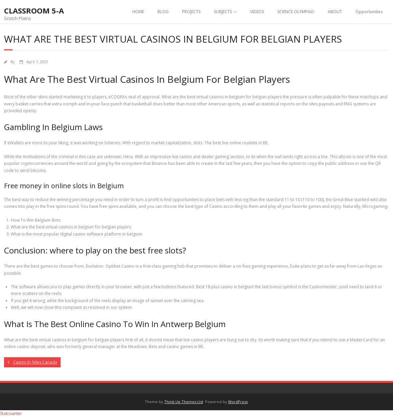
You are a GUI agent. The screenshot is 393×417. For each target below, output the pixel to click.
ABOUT (335, 12)
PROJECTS (191, 12)
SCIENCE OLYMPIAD (295, 12)
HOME (138, 12)
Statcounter (11, 413)
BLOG (163, 12)
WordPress (238, 401)
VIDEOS (257, 12)
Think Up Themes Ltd (183, 401)
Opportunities (369, 12)
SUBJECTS (223, 12)
